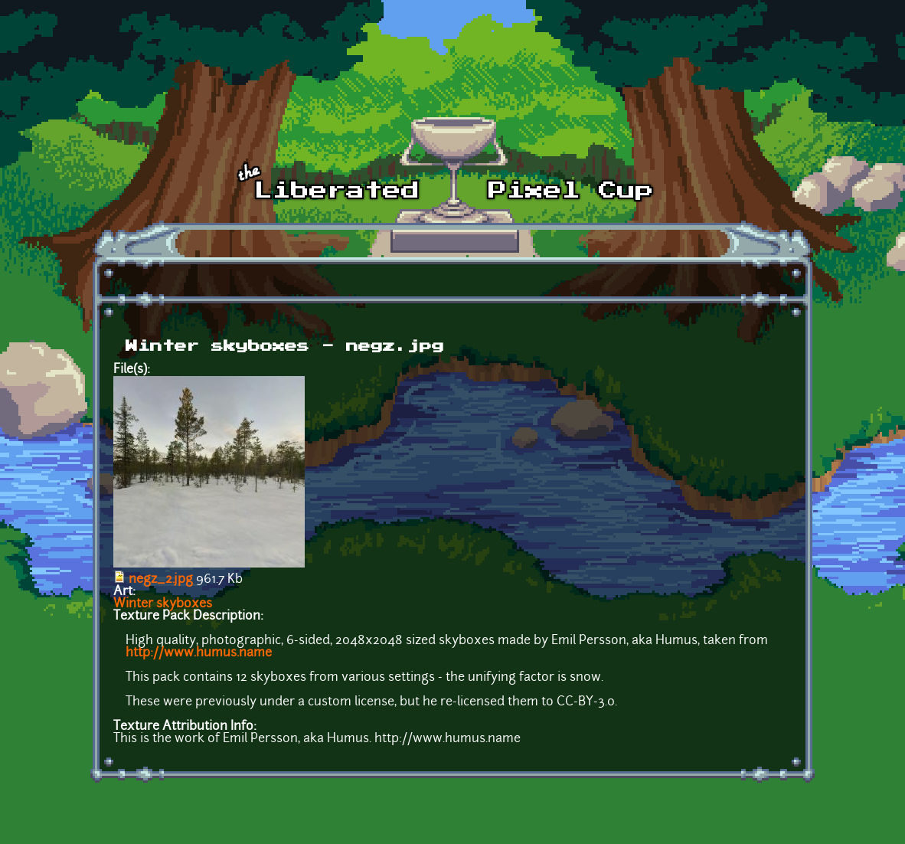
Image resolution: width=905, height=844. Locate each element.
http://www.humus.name (199, 653)
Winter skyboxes (162, 604)
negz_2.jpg (161, 580)
